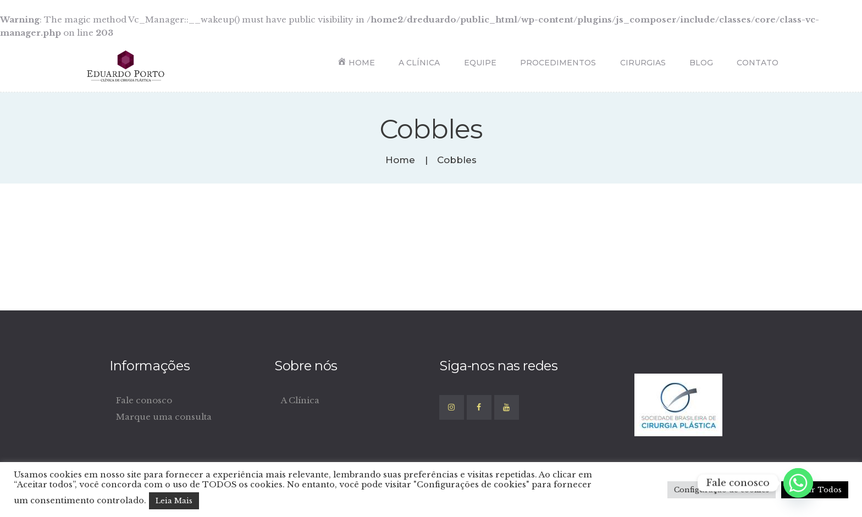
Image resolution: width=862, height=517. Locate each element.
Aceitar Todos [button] (815, 489)
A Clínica (300, 400)
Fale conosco (144, 400)
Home (400, 160)
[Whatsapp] (798, 483)
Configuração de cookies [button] (721, 489)
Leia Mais (174, 500)
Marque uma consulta (164, 417)
